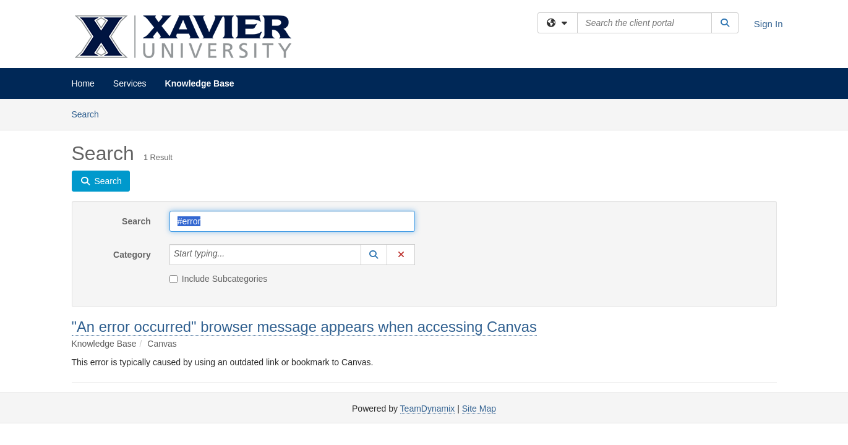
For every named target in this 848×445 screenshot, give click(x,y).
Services (130, 83)
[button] (374, 254)
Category (132, 255)
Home (83, 83)
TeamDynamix (427, 408)
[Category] (231, 254)
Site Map (479, 408)
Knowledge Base (199, 83)
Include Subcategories (218, 279)
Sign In (768, 24)
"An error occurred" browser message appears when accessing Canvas (304, 326)
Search (90, 113)
